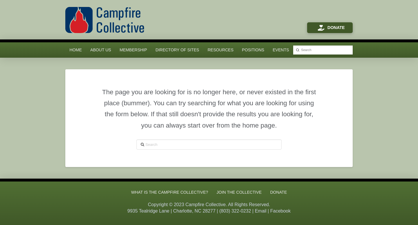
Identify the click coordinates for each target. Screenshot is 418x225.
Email (260, 210)
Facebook (280, 210)
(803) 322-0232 (235, 210)
